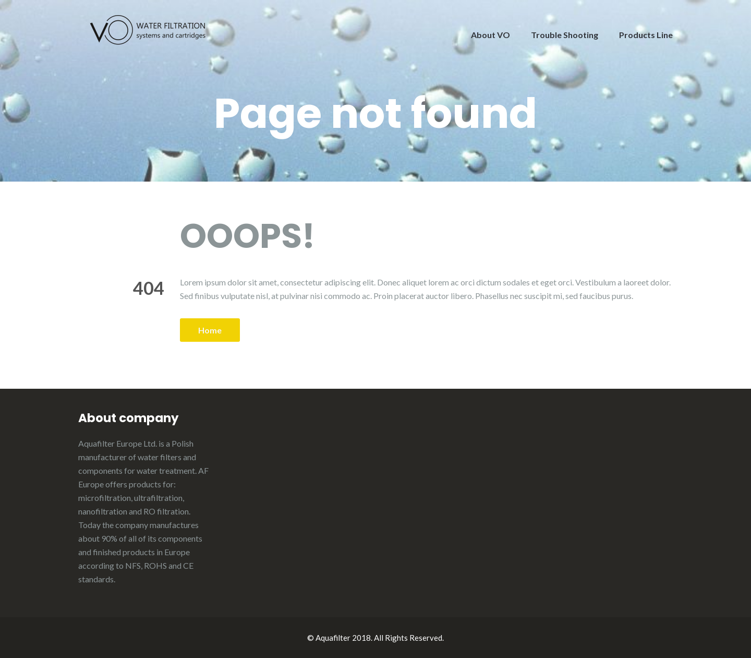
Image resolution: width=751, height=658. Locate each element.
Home (210, 330)
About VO (490, 35)
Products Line (646, 35)
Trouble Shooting (564, 35)
